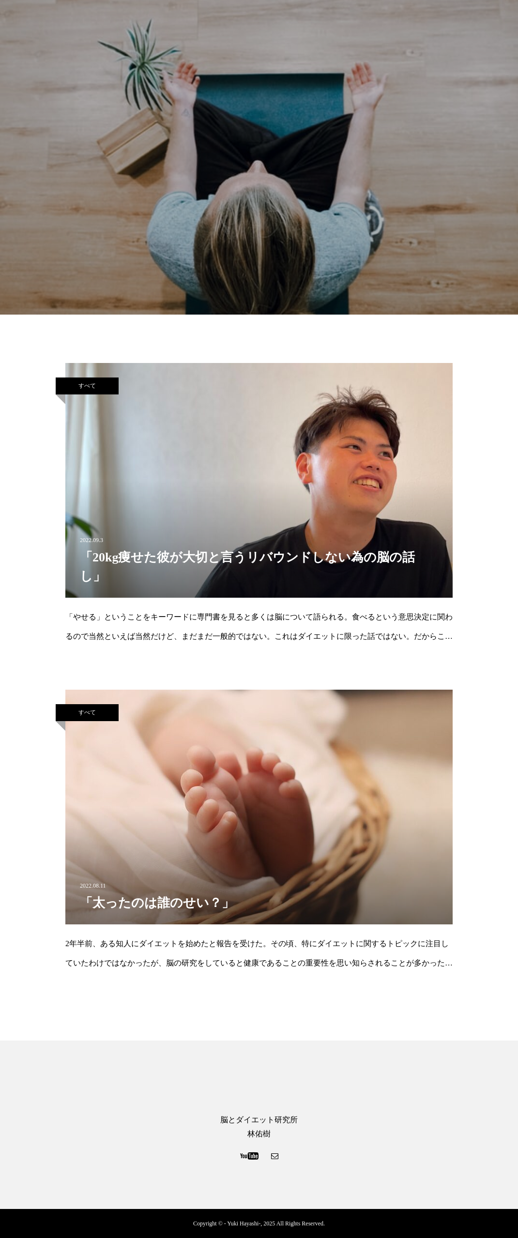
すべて (87, 385)
